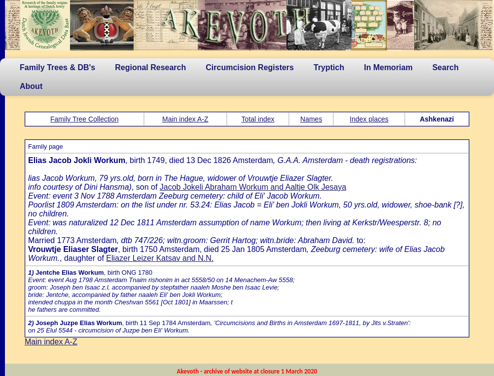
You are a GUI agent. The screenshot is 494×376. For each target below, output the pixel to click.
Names (311, 119)
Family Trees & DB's (57, 67)
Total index (258, 119)
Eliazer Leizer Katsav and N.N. (159, 258)
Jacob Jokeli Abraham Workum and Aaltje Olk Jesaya (253, 187)
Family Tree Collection (84, 119)
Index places (369, 119)
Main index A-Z (185, 119)
